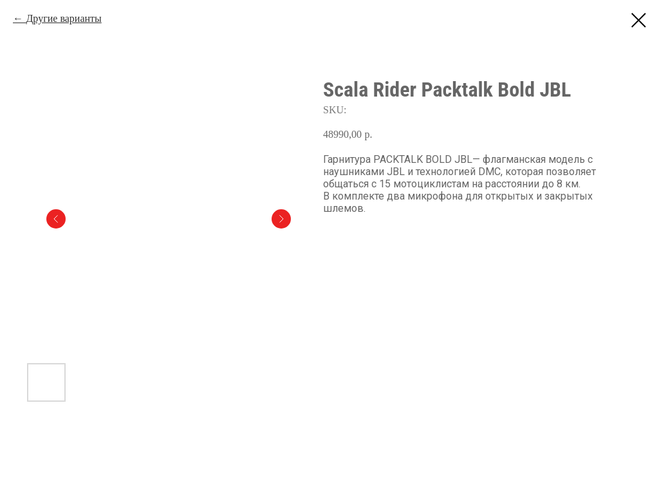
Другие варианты (63, 18)
